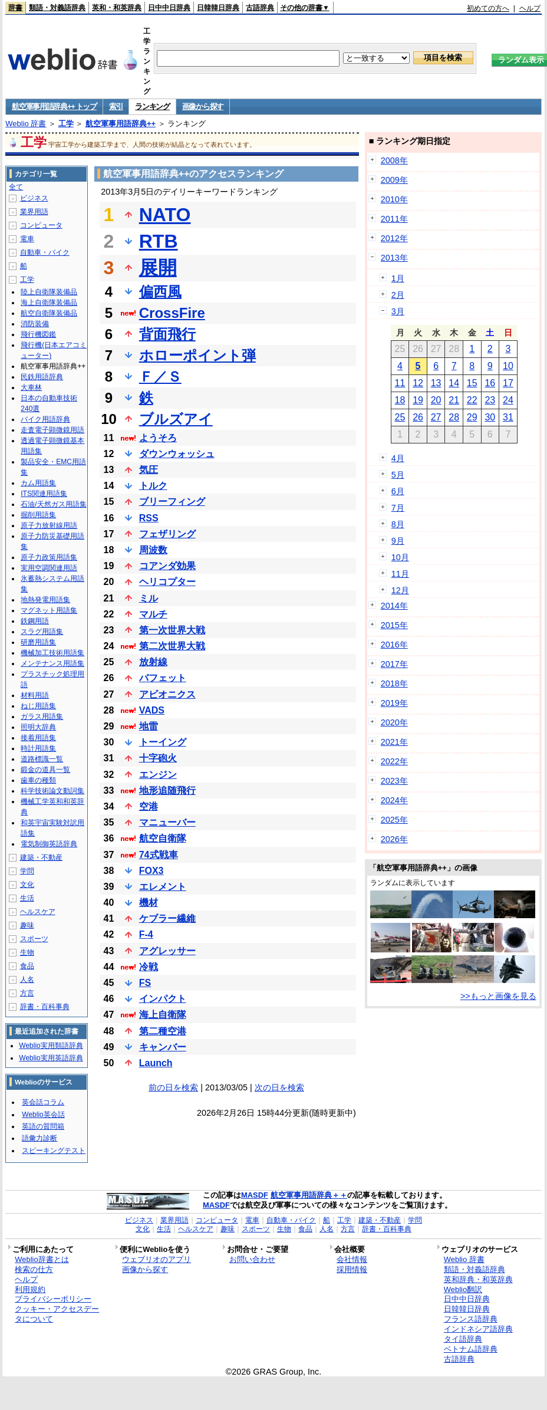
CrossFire (172, 313)
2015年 (394, 625)
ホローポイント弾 (197, 355)
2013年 (394, 257)
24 (508, 400)
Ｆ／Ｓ (160, 376)
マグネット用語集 (49, 610)
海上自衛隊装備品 (49, 302)
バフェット (162, 678)
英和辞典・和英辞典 (478, 1279)
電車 (27, 239)
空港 (148, 806)
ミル (148, 598)
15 (472, 383)
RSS (149, 518)
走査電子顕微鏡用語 (52, 430)
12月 (400, 590)
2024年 (394, 800)
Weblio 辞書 (25, 123)
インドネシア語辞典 (478, 1328)
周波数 (153, 550)
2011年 (394, 219)
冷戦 (148, 967)
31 (508, 417)
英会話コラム (43, 1102)
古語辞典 (260, 7)
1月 (397, 278)
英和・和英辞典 (116, 7)
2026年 (394, 839)
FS (145, 983)
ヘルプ (530, 8)
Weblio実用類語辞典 (51, 1045)
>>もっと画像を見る (498, 996)
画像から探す (202, 106)
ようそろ (158, 438)
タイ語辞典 (463, 1339)
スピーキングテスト (53, 1150)
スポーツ (34, 939)
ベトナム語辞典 (470, 1349)
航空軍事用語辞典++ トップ (54, 106)
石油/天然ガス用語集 (53, 504)
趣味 (27, 925)
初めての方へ (488, 8)
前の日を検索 (173, 1087)
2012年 (394, 238)
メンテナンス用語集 (52, 663)
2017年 (394, 664)
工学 (66, 123)
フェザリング (167, 534)
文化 (27, 884)
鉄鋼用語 (35, 621)
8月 (397, 524)
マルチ (153, 614)
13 (436, 383)
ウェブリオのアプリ (156, 1259)
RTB (158, 241)
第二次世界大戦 (172, 646)
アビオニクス (167, 694)
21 (454, 400)
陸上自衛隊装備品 (49, 292)
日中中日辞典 (169, 7)
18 (400, 400)
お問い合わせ (252, 1259)
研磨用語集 (38, 642)
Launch (156, 1063)
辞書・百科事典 (45, 1007)
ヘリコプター (167, 582)
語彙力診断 (39, 1138)
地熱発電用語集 (45, 600)
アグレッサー (167, 951)
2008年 (394, 160)
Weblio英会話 (43, 1114)
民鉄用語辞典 (42, 377)
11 (400, 383)
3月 (397, 311)
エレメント (162, 887)
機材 (148, 903)
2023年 (394, 780)
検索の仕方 (34, 1269)
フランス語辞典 (470, 1318)
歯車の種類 (38, 780)
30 (490, 417)
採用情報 (352, 1269)
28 (454, 417)
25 (400, 417)
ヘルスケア (37, 912)
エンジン (158, 775)
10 (508, 366)
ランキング (152, 106)
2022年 (394, 761)
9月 (397, 540)
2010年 (394, 199)
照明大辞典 (38, 727)
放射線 (153, 662)
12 (418, 383)
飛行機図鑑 (38, 334)
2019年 (394, 703)
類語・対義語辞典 (57, 7)
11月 (400, 574)
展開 (158, 267)
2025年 (394, 819)
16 (490, 383)
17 (508, 383)
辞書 (15, 7)
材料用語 (35, 695)
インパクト (162, 999)
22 (472, 400)
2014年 (394, 605)
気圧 (148, 470)
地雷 (148, 726)
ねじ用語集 (38, 706)
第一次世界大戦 (172, 630)
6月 (397, 491)
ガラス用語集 (42, 716)
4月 (397, 458)
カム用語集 (38, 483)
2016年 (394, 644)
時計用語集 (38, 748)
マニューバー (167, 822)
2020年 (394, 722)
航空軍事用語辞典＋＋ (309, 1195)
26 (418, 417)
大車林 (31, 387)
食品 (27, 966)
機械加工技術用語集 (52, 653)
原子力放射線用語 (49, 525)
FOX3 (151, 871)
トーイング (162, 742)
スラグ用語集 (42, 631)
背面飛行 (167, 334)
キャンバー (162, 1047)
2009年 (394, 180)
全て (16, 186)
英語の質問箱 (43, 1126)
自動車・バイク (45, 252)
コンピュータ (41, 225)
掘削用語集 (38, 515)
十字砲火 (158, 758)
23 (490, 400)
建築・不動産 (41, 857)
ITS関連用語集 (44, 493)
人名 (27, 979)
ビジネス (34, 198)
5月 (397, 474)
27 (436, 417)
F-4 (146, 934)
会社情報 (352, 1259)
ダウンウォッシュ (177, 454)
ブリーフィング (172, 502)
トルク (153, 486)
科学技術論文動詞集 (52, 791)
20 (436, 400)
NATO (165, 214)
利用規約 (30, 1289)
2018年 (394, 683)
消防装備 (35, 324)
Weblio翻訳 (463, 1289)
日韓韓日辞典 (218, 7)
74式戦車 (158, 855)
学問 (27, 871)
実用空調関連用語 (49, 568)
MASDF (254, 1195)
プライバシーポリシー (53, 1298)
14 (454, 383)
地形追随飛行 (167, 790)
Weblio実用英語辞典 (51, 1058)
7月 (397, 507)
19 (418, 400)
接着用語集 (38, 738)
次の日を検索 (279, 1087)
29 (472, 417)
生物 (27, 952)
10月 (400, 557)
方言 (27, 993)
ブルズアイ (176, 419)
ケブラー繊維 (167, 918)
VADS (151, 710)
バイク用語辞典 (45, 419)
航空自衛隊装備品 (49, 313)
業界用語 (34, 212)
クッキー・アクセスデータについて (57, 1313)
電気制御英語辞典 (49, 844)
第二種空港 (162, 1031)
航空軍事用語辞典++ (120, 123)
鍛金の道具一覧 (45, 769)
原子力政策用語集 (49, 557)
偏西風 (160, 292)
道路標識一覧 (42, 759)
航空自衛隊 (162, 838)
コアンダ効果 (167, 566)
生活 (27, 898)
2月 (397, 295)
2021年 (394, 742)
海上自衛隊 (162, 1015)
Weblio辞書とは (41, 1259)
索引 (116, 106)
